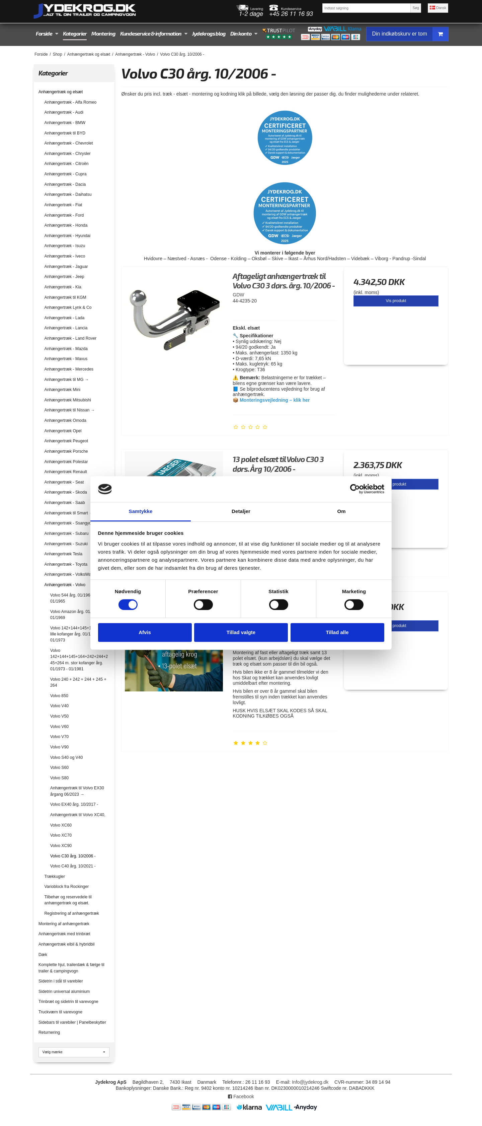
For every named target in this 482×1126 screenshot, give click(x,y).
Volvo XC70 (61, 835)
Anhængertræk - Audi (64, 112)
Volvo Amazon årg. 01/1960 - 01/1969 (76, 614)
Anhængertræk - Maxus (66, 358)
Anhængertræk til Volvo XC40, (77, 814)
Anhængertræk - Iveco (65, 256)
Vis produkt (396, 300)
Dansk (438, 8)
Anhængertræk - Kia (63, 287)
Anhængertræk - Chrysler (68, 153)
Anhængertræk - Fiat (63, 205)
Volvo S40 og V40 (66, 757)
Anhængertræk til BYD (65, 133)
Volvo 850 (59, 695)
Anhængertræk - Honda (66, 225)
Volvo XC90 (61, 845)
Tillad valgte (241, 632)
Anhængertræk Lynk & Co (68, 307)
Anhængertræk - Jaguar (66, 266)
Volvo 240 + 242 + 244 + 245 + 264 (78, 682)
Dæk (42, 954)
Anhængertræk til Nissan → (70, 410)
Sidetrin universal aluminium (64, 991)
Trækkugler (55, 876)
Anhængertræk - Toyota (66, 564)
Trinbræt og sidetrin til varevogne (68, 1001)
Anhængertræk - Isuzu (65, 245)
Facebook (241, 1096)
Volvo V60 (59, 726)
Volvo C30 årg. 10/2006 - (73, 856)
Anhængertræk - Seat (64, 482)
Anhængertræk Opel (63, 431)
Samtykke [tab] (141, 511)
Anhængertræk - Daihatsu (68, 194)
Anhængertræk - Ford (64, 215)
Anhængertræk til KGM (65, 297)
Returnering (49, 1032)
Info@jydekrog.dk (310, 1082)
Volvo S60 (59, 767)
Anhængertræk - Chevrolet (69, 143)
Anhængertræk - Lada (65, 318)
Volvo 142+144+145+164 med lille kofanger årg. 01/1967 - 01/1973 (77, 634)
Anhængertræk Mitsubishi (68, 400)
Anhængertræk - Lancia (66, 328)
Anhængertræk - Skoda (66, 492)
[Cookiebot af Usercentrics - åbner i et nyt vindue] (355, 489)
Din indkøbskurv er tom (410, 34)
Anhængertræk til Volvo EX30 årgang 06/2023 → (77, 791)
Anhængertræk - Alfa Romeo (71, 102)
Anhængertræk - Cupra (66, 174)
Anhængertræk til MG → (67, 379)
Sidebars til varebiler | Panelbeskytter (72, 1022)
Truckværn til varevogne (60, 1012)
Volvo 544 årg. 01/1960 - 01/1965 (72, 598)
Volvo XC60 (61, 825)
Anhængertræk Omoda (65, 420)
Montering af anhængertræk (63, 923)
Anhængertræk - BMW (65, 122)
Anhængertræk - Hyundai (68, 235)
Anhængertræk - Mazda (66, 348)
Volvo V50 (59, 716)
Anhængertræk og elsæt (60, 92)
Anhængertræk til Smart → (69, 513)
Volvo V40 (59, 705)
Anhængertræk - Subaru (67, 533)
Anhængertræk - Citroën (67, 163)
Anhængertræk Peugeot (66, 441)
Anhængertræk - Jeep (64, 276)
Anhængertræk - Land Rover (71, 338)
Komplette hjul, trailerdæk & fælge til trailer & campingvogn (71, 967)
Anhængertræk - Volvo (65, 584)
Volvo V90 (59, 747)
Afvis (145, 632)
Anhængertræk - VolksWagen (71, 574)
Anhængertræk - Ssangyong (70, 523)
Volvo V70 (59, 736)
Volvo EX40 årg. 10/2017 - (74, 804)
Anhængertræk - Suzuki (66, 544)
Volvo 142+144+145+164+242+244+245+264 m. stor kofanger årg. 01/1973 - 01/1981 (79, 659)
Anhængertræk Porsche (66, 451)
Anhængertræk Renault (66, 471)
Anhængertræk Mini (63, 389)
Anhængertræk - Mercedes (69, 369)
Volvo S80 (59, 778)
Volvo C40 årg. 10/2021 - (73, 866)
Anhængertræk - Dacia (65, 184)
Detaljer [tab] (241, 511)
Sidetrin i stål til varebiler (60, 981)
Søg (415, 8)
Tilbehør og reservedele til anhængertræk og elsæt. (68, 900)
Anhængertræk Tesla (64, 554)
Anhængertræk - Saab (65, 502)
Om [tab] (341, 511)
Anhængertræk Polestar (66, 461)
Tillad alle (337, 632)
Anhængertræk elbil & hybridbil (66, 944)
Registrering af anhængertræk (72, 913)
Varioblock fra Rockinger (67, 886)
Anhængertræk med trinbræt (64, 934)
